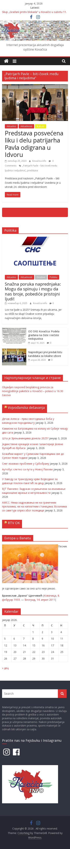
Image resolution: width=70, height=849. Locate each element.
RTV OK (14, 523)
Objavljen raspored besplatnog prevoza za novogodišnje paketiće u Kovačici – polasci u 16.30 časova (32, 391)
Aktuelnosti (26, 126)
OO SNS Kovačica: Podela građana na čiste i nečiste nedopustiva (43, 335)
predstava (32, 170)
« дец (5, 668)
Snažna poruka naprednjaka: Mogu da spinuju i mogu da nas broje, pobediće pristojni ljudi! (33, 291)
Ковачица (50, 595)
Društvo (41, 277)
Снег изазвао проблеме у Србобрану (25, 463)
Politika (53, 277)
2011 (52, 599)
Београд (30, 599)
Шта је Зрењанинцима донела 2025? (25, 438)
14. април (42, 599)
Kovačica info (39, 161)
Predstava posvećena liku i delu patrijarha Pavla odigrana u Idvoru (34, 144)
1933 (17, 599)
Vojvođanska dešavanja (26, 407)
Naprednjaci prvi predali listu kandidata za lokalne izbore (45, 354)
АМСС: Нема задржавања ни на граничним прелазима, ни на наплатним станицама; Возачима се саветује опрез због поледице (34, 506)
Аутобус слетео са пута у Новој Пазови (27, 469)
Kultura (40, 126)
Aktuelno (11, 126)
